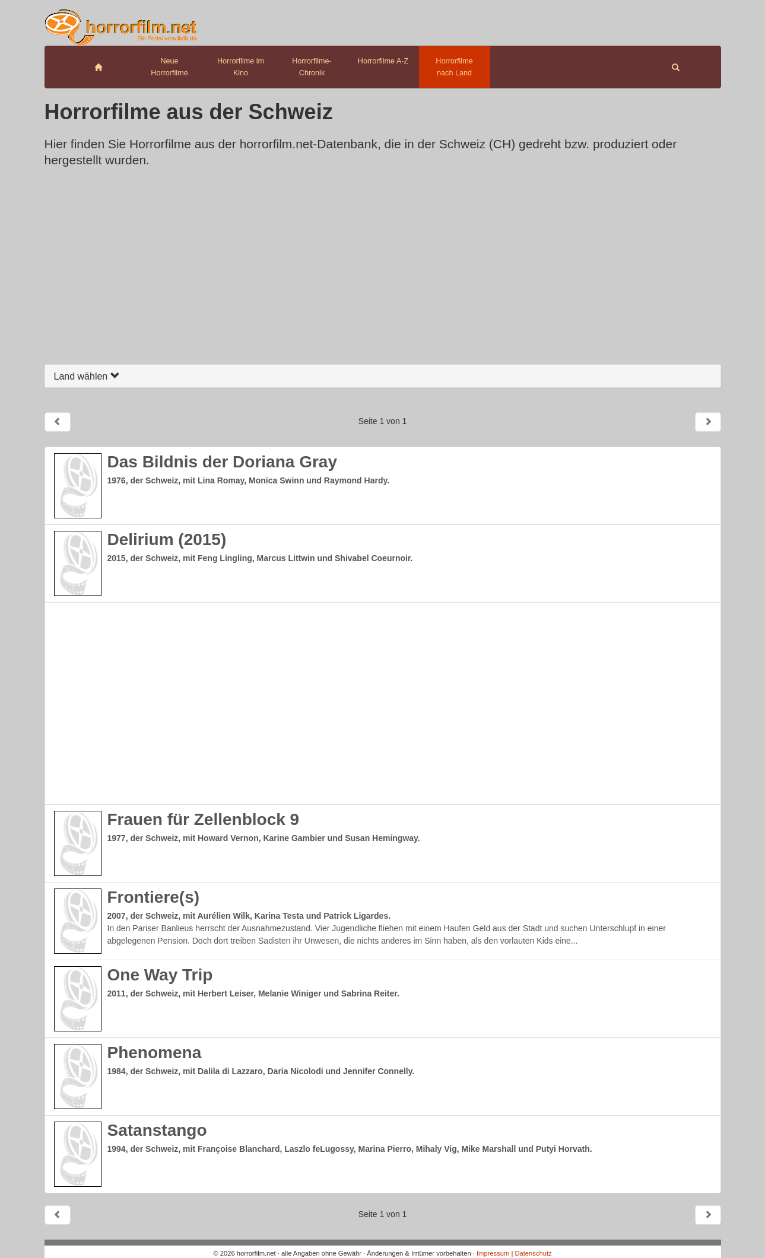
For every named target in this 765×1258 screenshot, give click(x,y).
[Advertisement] (383, 269)
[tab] (382, 376)
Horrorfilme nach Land (454, 67)
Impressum (493, 1253)
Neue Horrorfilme (169, 67)
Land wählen (87, 376)
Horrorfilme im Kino (240, 67)
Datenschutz (533, 1253)
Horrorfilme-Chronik (311, 67)
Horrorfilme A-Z (383, 61)
